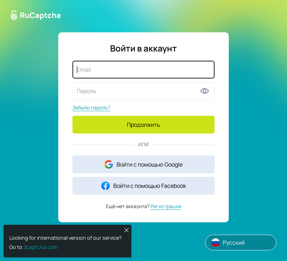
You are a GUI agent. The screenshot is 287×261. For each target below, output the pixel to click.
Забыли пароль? (91, 107)
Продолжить (143, 125)
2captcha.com (40, 247)
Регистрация (166, 206)
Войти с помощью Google (143, 164)
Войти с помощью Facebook (143, 185)
